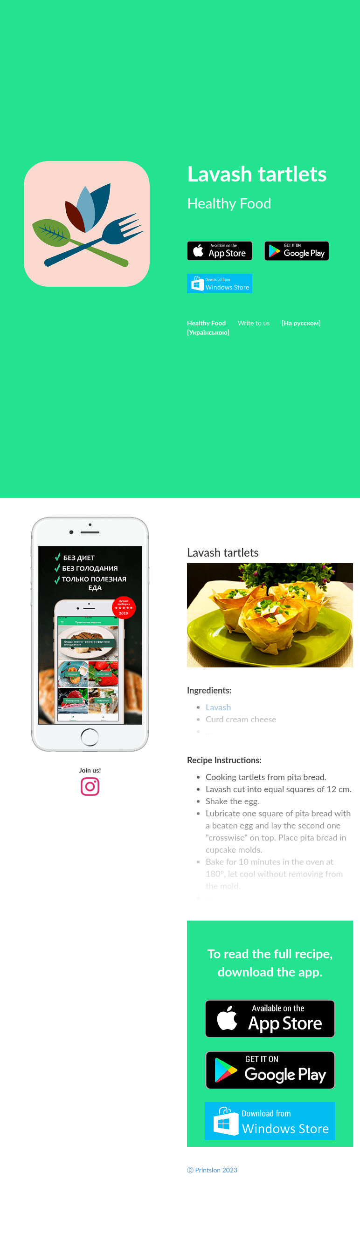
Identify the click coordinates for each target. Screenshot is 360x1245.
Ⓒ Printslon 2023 (212, 1170)
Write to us (254, 323)
